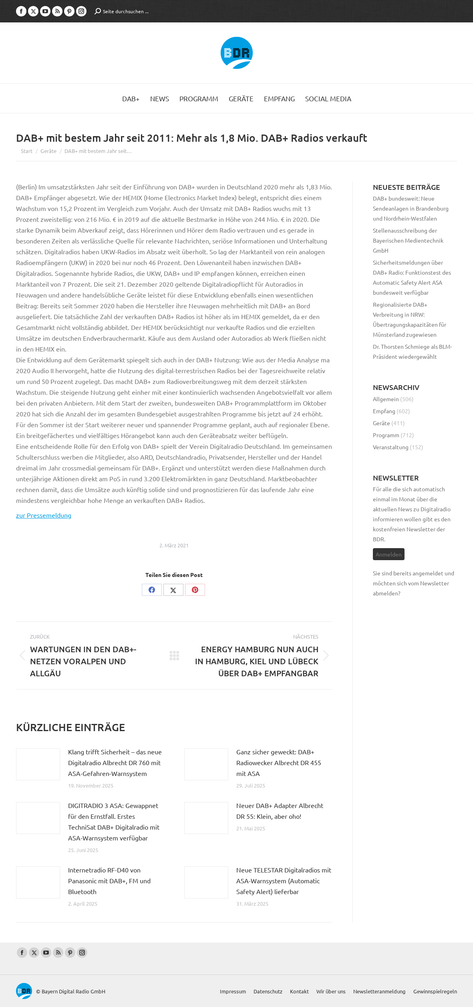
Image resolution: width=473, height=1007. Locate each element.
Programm (386, 434)
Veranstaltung (391, 446)
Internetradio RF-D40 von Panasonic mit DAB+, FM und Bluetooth (109, 880)
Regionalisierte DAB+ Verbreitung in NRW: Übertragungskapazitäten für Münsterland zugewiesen (409, 319)
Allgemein (386, 398)
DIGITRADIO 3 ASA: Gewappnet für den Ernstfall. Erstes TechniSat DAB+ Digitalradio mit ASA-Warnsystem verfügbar (113, 821)
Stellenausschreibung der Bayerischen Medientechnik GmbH (408, 240)
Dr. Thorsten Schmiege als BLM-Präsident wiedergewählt (412, 351)
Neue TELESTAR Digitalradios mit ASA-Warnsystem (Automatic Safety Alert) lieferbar (283, 880)
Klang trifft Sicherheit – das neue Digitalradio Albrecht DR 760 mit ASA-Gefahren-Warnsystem (115, 762)
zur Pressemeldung (43, 515)
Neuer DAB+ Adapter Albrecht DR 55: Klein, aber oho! (279, 810)
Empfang (384, 410)
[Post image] (38, 764)
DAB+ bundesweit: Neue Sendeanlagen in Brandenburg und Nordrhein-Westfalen (411, 208)
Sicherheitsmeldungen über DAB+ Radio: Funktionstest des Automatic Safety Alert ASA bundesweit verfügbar (412, 277)
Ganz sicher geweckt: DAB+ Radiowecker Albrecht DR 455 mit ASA (278, 762)
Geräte (381, 422)
